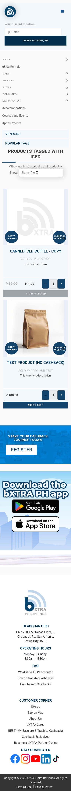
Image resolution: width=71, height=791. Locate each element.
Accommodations (14, 108)
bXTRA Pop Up (11, 100)
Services (8, 80)
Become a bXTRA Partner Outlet (35, 743)
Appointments (11, 123)
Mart (5, 73)
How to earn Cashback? (35, 684)
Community (9, 94)
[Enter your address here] (33, 32)
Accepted (60, 238)
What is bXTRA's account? (35, 672)
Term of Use (24, 787)
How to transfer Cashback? (35, 678)
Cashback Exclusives (35, 737)
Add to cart (35, 405)
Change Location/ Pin (35, 40)
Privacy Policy (43, 787)
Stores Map (35, 712)
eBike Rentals (11, 66)
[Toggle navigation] (62, 11)
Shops (6, 87)
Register (21, 449)
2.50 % (12, 236)
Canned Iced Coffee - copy (35, 255)
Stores (35, 706)
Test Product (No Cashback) (35, 366)
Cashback (11, 238)
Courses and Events (15, 115)
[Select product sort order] (41, 173)
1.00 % (12, 347)
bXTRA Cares (35, 724)
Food (6, 59)
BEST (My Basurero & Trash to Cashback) (35, 730)
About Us (35, 718)
